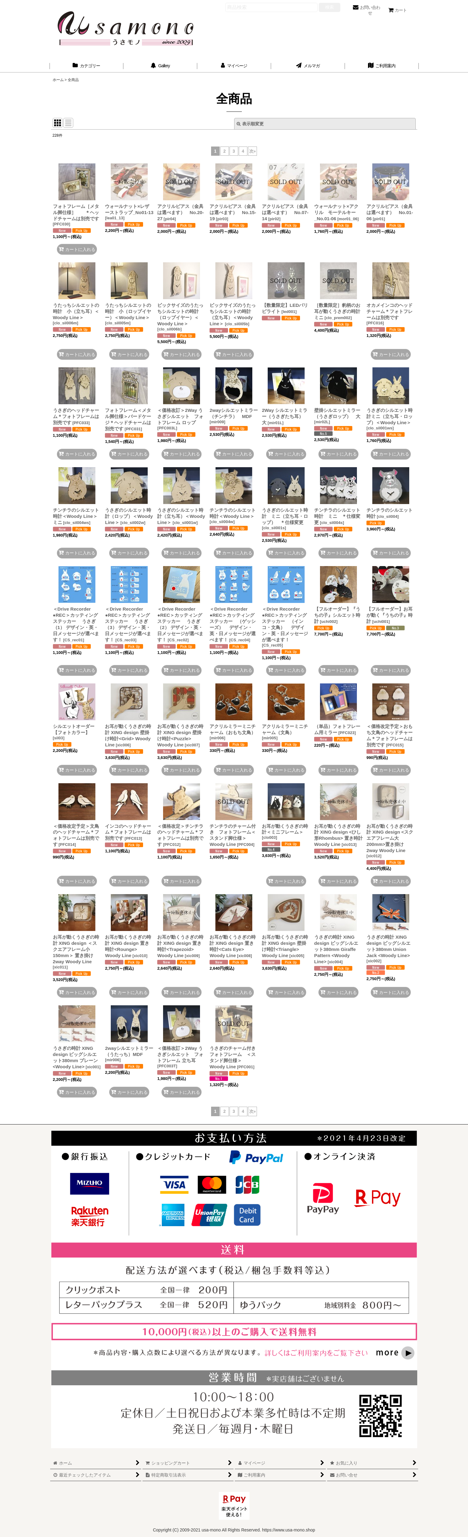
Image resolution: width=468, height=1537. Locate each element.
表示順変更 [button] (250, 123)
